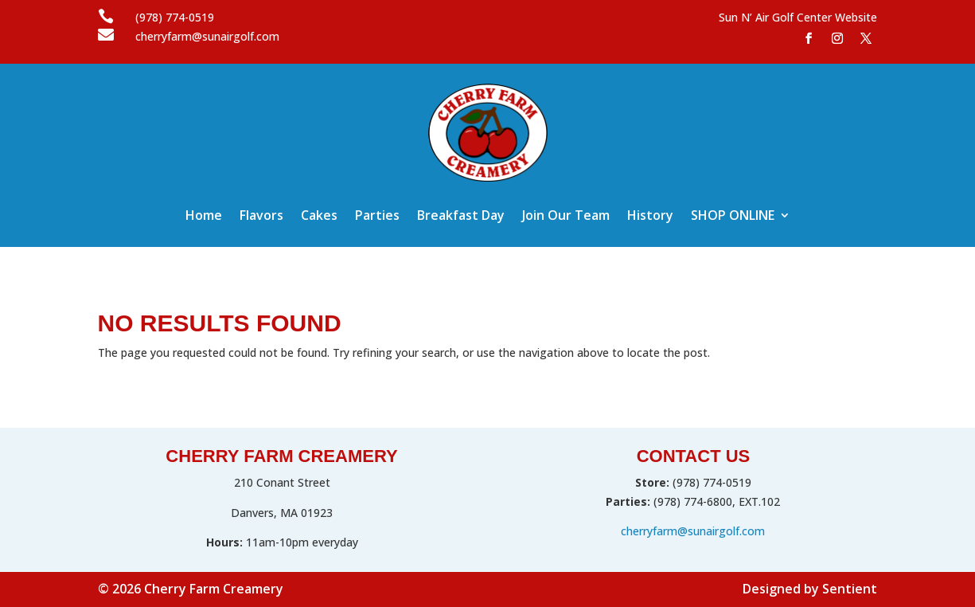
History (650, 217)
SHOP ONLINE (732, 217)
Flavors (261, 217)
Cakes (319, 217)
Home (203, 217)
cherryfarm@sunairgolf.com (693, 530)
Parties (377, 217)
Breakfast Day (461, 217)
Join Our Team (566, 217)
